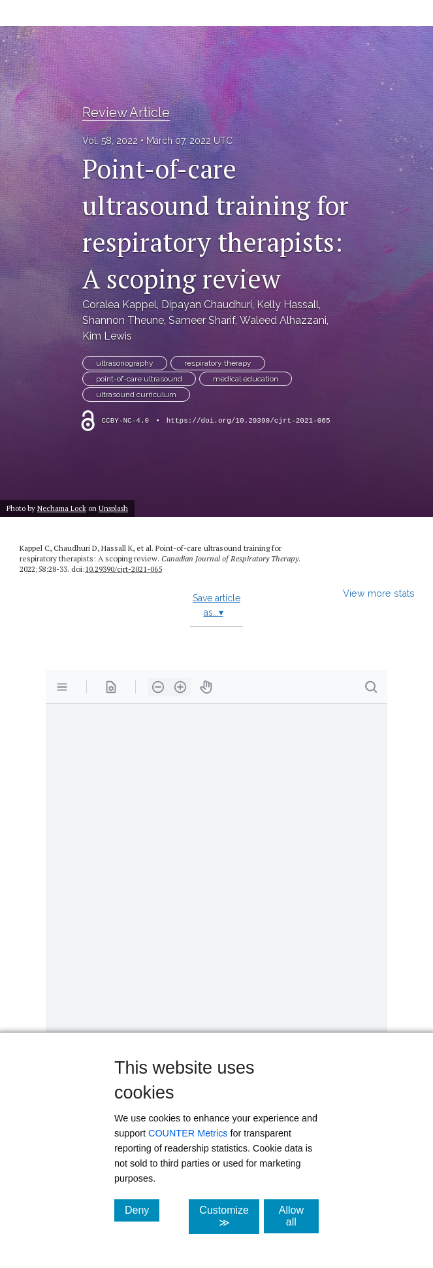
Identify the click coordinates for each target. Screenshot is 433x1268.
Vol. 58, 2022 (110, 140)
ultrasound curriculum (136, 394)
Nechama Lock (61, 508)
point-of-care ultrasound (139, 378)
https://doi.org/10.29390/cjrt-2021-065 (248, 421)
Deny (142, 1210)
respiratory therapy (217, 363)
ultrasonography (124, 363)
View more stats (379, 593)
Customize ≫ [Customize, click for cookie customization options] (229, 1216)
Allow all (299, 1216)
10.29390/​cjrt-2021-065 (123, 568)
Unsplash (113, 508)
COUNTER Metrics (188, 1133)
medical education (245, 378)
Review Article (126, 112)
